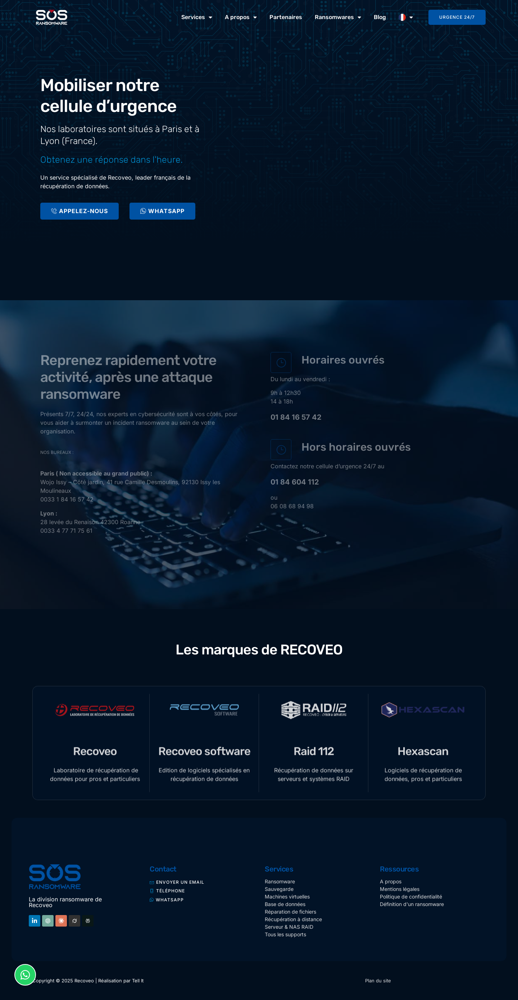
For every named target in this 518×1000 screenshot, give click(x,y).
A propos (241, 17)
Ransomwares (338, 17)
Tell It (138, 980)
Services (196, 17)
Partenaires (285, 17)
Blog (380, 17)
